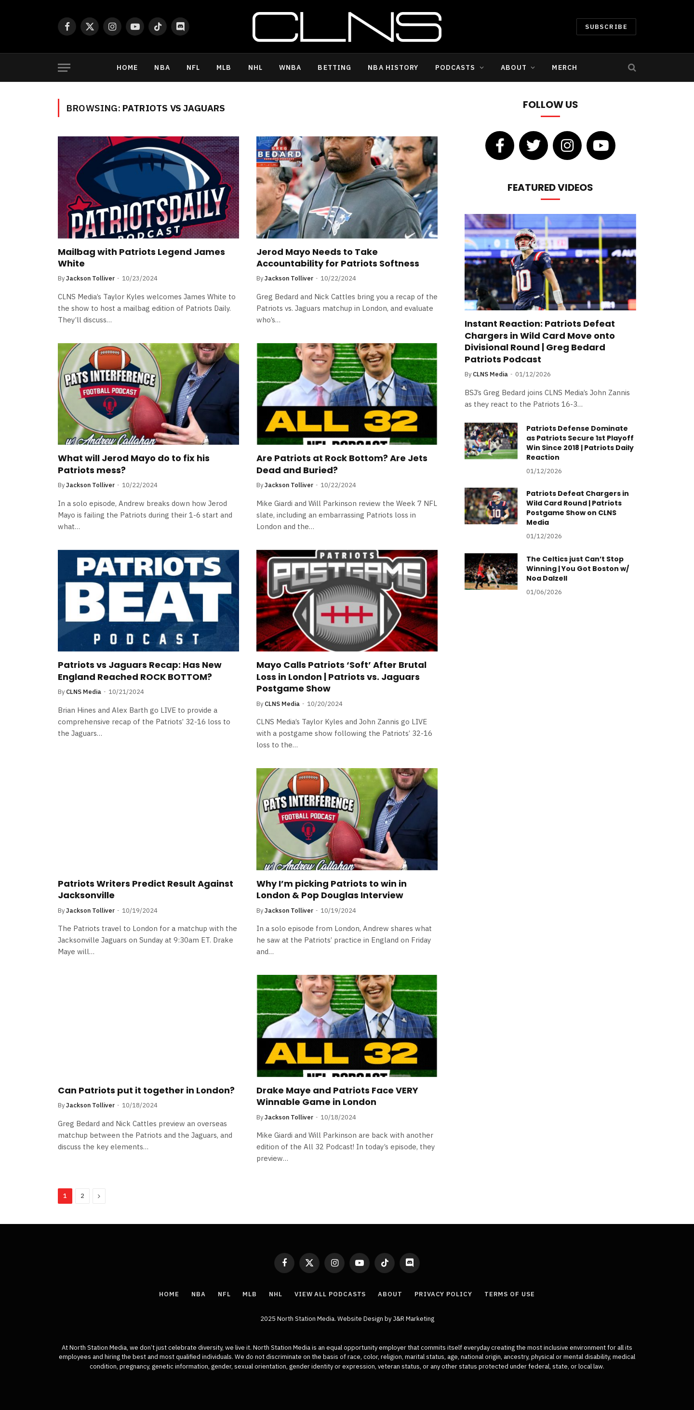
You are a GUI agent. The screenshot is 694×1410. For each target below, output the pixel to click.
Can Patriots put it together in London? (146, 1090)
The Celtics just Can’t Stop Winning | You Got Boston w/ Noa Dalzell (577, 568)
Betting (334, 67)
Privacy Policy (443, 1294)
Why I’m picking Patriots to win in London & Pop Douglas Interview (331, 889)
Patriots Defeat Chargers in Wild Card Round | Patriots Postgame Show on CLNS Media (577, 508)
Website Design (361, 1319)
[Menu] (64, 68)
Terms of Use (509, 1294)
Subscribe (606, 27)
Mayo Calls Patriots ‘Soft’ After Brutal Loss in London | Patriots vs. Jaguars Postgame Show (341, 676)
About (514, 67)
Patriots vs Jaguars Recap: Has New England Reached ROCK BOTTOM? (140, 670)
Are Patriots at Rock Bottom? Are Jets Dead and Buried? (341, 464)
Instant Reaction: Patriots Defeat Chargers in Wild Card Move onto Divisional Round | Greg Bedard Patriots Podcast (540, 341)
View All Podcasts (330, 1294)
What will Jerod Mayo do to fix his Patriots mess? (134, 464)
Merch (564, 67)
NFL (193, 67)
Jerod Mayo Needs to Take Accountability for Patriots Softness (337, 257)
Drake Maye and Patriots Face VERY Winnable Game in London (337, 1096)
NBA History (393, 67)
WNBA (290, 67)
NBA (162, 67)
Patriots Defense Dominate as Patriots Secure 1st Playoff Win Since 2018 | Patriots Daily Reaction (580, 443)
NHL (255, 67)
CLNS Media (83, 692)
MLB (223, 67)
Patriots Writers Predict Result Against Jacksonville (145, 889)
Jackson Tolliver (90, 278)
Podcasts (455, 67)
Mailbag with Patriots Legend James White (141, 257)
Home (127, 67)
